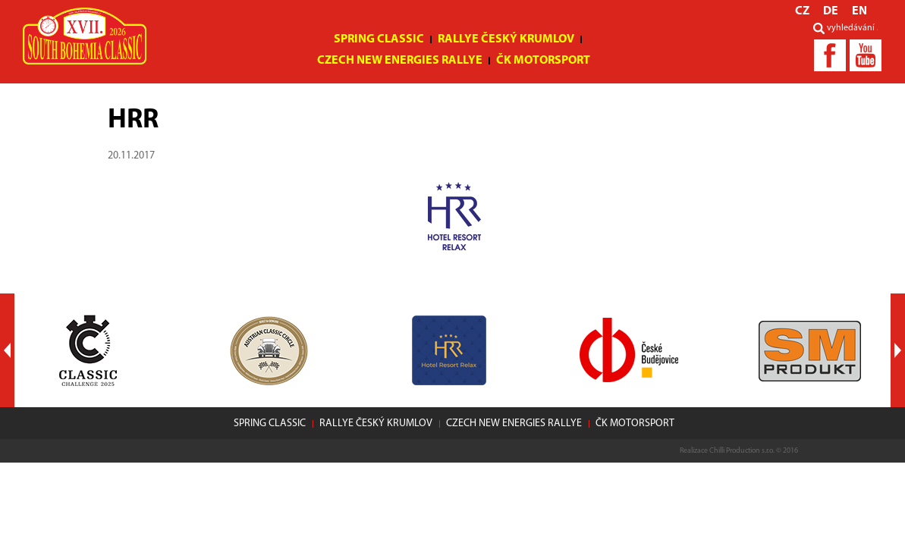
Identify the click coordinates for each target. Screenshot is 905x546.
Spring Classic (379, 39)
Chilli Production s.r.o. (742, 451)
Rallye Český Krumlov (506, 39)
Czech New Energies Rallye (399, 61)
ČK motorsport (543, 61)
